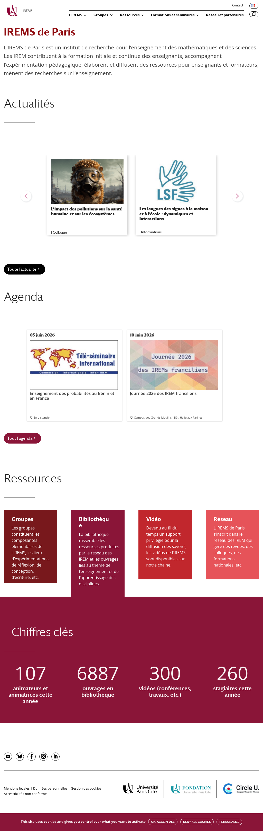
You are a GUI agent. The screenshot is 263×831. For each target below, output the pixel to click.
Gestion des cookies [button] (86, 788)
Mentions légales (17, 788)
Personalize (229, 821)
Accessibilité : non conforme (25, 793)
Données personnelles (50, 788)
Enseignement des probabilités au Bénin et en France (74, 370)
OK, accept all (162, 821)
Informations (151, 232)
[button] (26, 196)
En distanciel (42, 417)
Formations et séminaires (173, 15)
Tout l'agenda (19, 438)
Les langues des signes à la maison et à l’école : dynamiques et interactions (173, 213)
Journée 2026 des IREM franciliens (174, 368)
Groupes (100, 15)
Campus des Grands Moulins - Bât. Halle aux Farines (168, 417)
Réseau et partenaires (225, 15)
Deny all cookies (197, 821)
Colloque (60, 232)
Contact (237, 5)
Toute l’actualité (21, 269)
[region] (131, 196)
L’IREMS (75, 15)
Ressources (130, 15)
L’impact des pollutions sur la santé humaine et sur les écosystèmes (86, 211)
